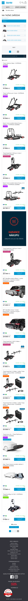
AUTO (7, 7)
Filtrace (4, 21)
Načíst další (14, 527)
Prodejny (14, 547)
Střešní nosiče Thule (14, 567)
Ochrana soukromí (14, 566)
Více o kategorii (5, 18)
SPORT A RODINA (20, 7)
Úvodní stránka (3, 10)
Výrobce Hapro (14, 558)
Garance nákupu (14, 543)
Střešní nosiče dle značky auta (14, 550)
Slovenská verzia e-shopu (14, 569)
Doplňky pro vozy (14, 552)
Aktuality (14, 563)
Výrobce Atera (14, 555)
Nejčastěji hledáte (14, 549)
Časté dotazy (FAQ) (14, 546)
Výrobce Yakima (14, 557)
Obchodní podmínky (14, 544)
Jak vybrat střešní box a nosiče (14, 554)
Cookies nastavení (14, 570)
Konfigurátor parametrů (10, 56)
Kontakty (14, 564)
